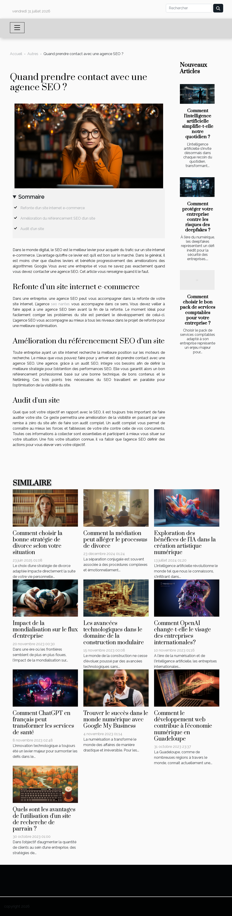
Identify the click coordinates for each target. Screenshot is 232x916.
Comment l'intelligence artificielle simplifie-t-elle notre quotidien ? (197, 124)
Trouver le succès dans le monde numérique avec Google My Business (115, 719)
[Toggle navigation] (17, 27)
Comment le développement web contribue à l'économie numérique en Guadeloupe (183, 726)
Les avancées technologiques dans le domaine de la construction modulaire (113, 633)
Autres (32, 54)
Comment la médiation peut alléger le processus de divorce (115, 540)
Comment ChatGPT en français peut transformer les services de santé (43, 723)
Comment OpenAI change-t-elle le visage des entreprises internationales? (182, 633)
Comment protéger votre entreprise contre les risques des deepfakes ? (197, 217)
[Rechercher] (189, 8)
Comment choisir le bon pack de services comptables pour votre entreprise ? (197, 310)
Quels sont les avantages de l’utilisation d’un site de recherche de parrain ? (44, 819)
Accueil (16, 54)
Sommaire (31, 197)
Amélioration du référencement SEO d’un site (57, 218)
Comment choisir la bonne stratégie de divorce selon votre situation (38, 543)
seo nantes (60, 304)
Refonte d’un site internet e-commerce (52, 208)
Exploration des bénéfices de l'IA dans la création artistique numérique (185, 543)
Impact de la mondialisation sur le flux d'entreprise (45, 630)
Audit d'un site (32, 229)
